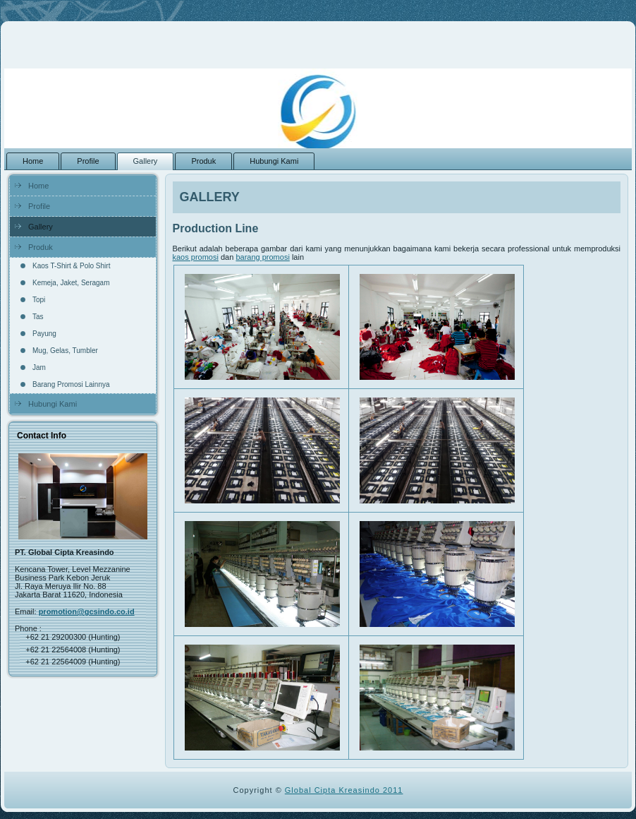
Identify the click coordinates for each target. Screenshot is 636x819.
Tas (38, 317)
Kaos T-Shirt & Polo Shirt (71, 266)
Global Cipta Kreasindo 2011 (344, 790)
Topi (38, 300)
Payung (44, 333)
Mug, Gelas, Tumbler (65, 350)
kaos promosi (196, 257)
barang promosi (262, 257)
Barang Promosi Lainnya (71, 384)
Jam (39, 367)
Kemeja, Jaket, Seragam (71, 283)
